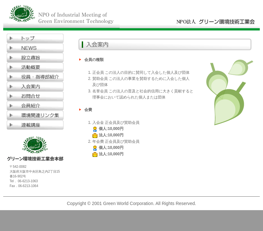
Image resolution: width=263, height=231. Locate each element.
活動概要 (35, 67)
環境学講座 (35, 125)
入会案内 (35, 86)
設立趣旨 (35, 58)
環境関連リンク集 (35, 115)
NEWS (35, 48)
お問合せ (35, 96)
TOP (35, 38)
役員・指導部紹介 (35, 77)
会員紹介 (35, 106)
